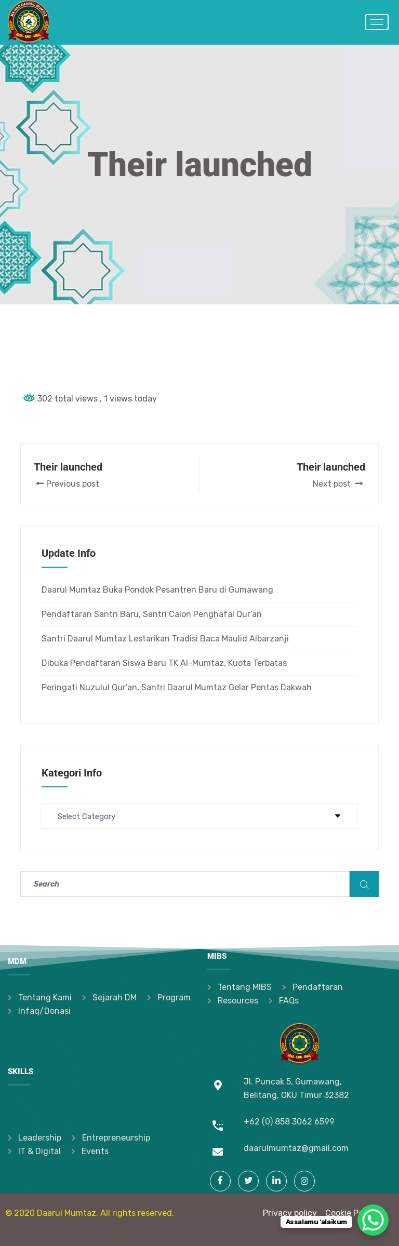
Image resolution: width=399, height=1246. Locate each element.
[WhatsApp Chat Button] (373, 1220)
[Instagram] (304, 1181)
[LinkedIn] (276, 1181)
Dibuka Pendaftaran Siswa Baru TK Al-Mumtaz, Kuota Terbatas (164, 663)
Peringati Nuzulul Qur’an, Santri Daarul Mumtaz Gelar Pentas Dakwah (177, 687)
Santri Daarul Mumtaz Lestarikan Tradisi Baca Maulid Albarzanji (165, 639)
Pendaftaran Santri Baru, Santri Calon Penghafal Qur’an (152, 614)
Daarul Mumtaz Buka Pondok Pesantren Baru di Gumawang (157, 590)
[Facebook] (220, 1181)
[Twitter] (248, 1181)
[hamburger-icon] (377, 22)
